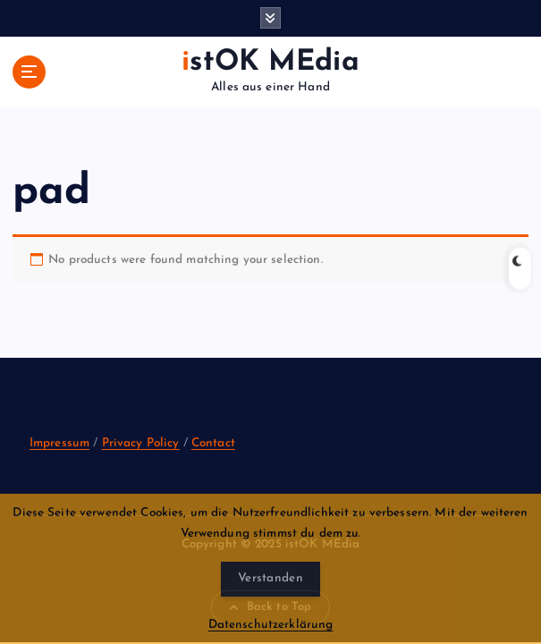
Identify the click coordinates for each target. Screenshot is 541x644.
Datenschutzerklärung (271, 625)
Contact (213, 443)
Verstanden (270, 578)
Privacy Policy (141, 443)
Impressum (59, 443)
